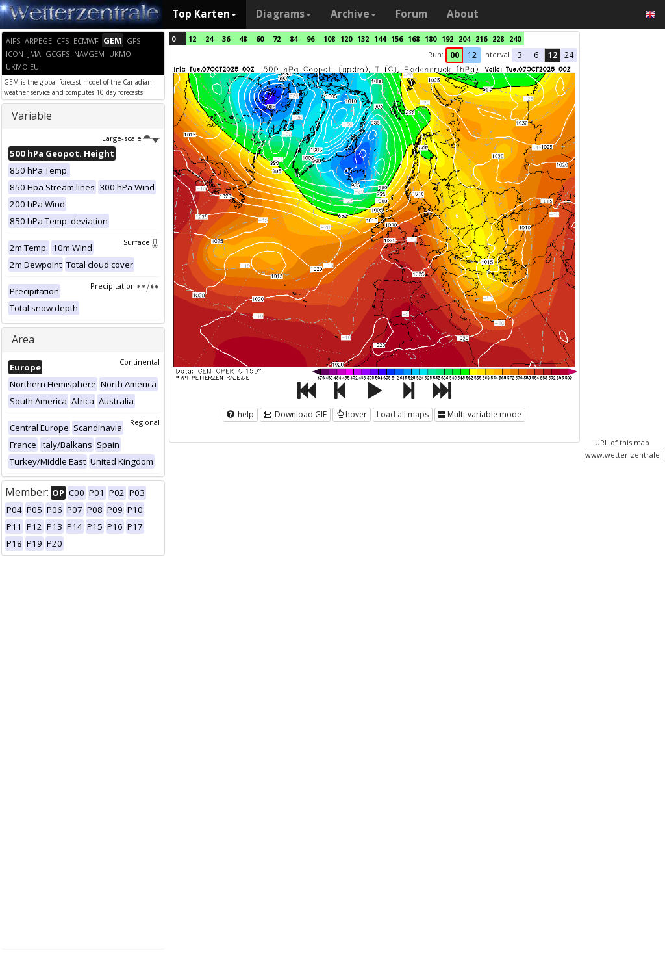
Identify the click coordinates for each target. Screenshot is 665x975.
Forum (411, 14)
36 (226, 39)
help (240, 414)
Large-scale (131, 138)
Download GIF (295, 414)
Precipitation (125, 286)
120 (346, 39)
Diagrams (283, 14)
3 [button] (520, 54)
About (463, 14)
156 (397, 39)
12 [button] (472, 54)
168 (414, 39)
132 (363, 39)
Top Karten (204, 14)
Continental (139, 362)
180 (430, 39)
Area (23, 339)
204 (464, 39)
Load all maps (403, 414)
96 (310, 39)
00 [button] (454, 54)
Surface (141, 242)
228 (498, 39)
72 (277, 39)
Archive (353, 14)
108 (329, 39)
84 (293, 39)
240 (515, 39)
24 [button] (568, 54)
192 (447, 39)
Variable (32, 116)
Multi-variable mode (479, 414)
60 (260, 39)
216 (481, 39)
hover (351, 414)
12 (192, 39)
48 (243, 39)
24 (209, 39)
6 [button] (536, 54)
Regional (145, 422)
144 (380, 39)
